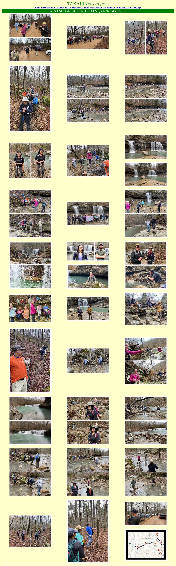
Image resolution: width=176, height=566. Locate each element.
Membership (77, 7)
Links (86, 7)
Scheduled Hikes (48, 7)
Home (37, 7)
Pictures (60, 7)
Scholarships (135, 7)
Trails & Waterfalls (98, 7)
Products (111, 7)
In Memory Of (123, 7)
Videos (68, 7)
